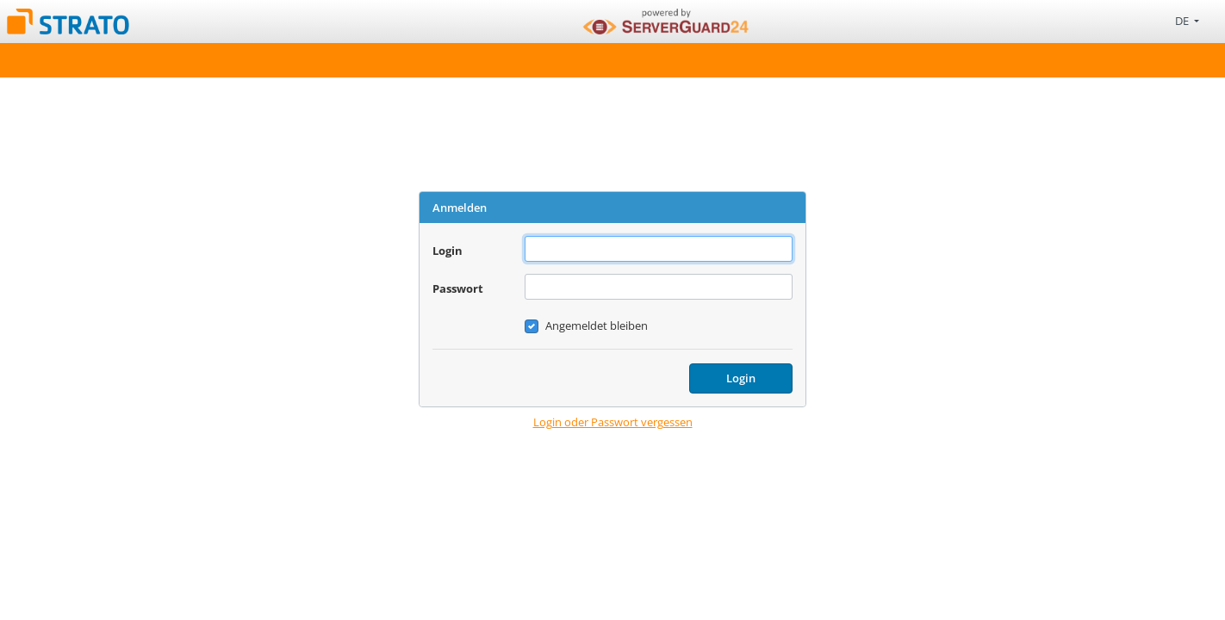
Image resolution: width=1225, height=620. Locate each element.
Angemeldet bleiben (596, 325)
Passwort (457, 288)
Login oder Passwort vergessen (613, 422)
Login (447, 250)
